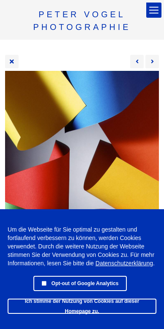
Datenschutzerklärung (124, 263)
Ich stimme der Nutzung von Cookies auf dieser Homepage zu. (82, 306)
